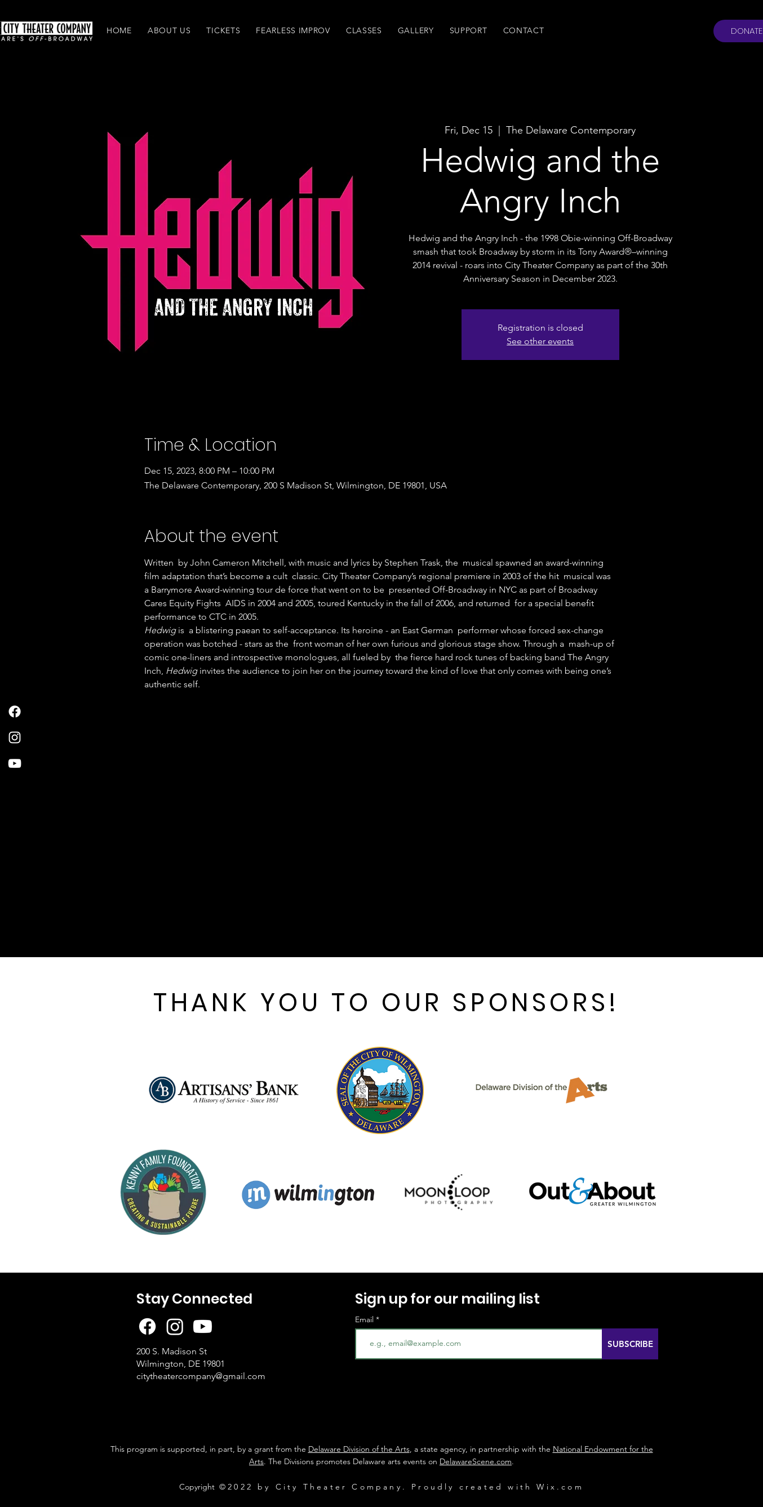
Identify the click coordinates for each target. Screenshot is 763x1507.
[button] (169, 30)
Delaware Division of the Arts (359, 1449)
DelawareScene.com (476, 1461)
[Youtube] (203, 1326)
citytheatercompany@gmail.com (200, 1376)
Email (365, 1319)
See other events (540, 341)
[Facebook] (15, 711)
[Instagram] (15, 737)
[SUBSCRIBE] (630, 1343)
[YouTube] (15, 763)
